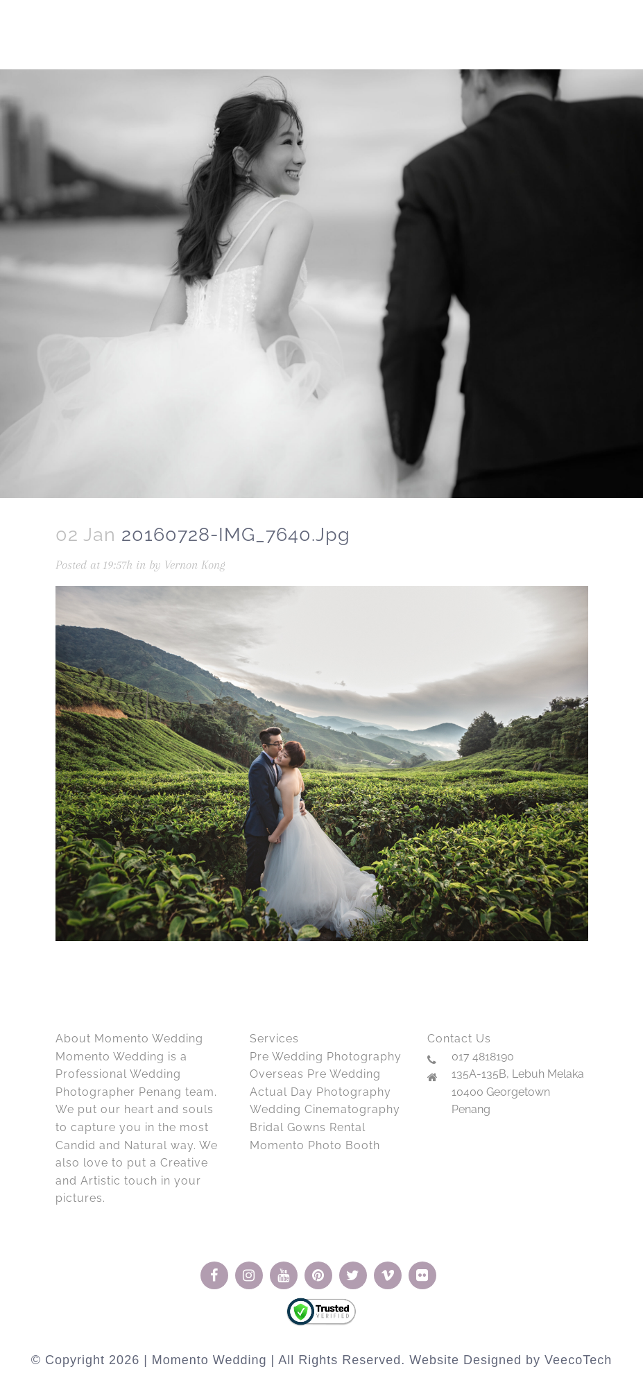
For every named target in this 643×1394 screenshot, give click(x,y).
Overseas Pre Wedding (315, 1074)
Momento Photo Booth (315, 1145)
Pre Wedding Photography (326, 1056)
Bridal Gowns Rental (308, 1127)
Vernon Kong (194, 564)
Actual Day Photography (320, 1092)
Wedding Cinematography (325, 1109)
